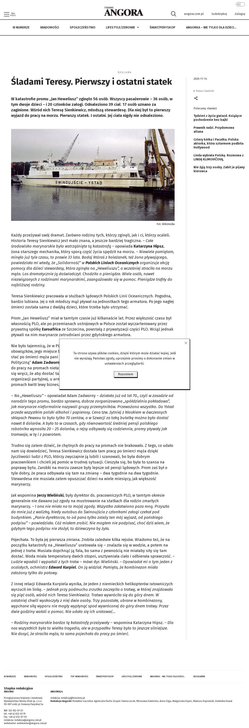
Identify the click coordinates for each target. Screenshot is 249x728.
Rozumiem (125, 374)
